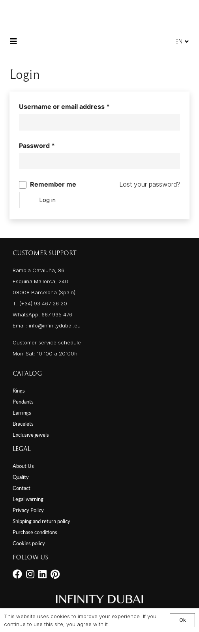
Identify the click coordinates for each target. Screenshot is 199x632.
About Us (23, 466)
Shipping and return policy (41, 521)
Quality (21, 477)
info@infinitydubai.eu (55, 325)
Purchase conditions (35, 532)
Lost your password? (149, 184)
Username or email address (78, 105)
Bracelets (23, 424)
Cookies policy (29, 543)
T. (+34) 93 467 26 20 (40, 303)
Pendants (23, 401)
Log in (47, 200)
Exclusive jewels (31, 435)
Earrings (22, 412)
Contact (21, 488)
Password (51, 145)
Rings (19, 390)
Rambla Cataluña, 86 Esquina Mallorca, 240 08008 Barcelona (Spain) (44, 281)
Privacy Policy (28, 510)
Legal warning (28, 499)
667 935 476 (56, 314)
